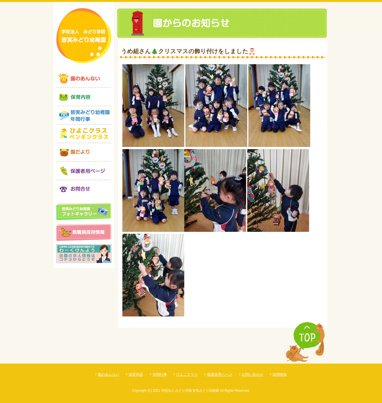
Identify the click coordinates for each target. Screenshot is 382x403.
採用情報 (280, 374)
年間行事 (160, 374)
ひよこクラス (187, 374)
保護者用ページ (219, 374)
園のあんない (108, 374)
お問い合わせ (252, 374)
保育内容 (136, 374)
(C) (149, 391)
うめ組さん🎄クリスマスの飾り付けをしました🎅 (188, 51)
